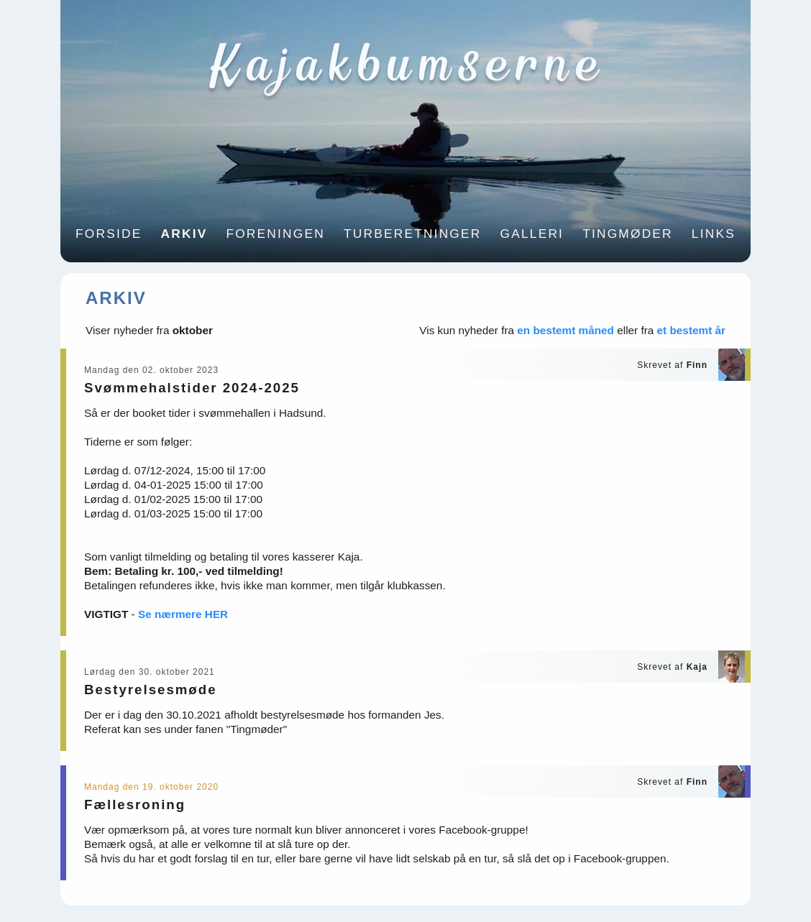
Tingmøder (627, 233)
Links (714, 233)
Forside (108, 233)
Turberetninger (413, 233)
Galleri (532, 233)
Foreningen (275, 233)
